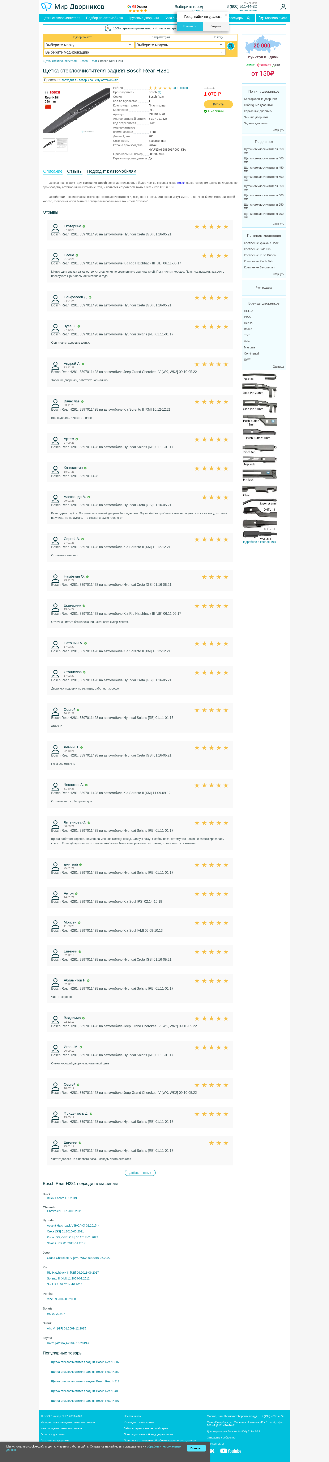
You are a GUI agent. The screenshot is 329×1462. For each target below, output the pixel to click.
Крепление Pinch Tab (258, 261)
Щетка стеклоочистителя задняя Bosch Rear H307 (85, 1362)
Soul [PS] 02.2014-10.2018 (64, 1284)
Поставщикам (132, 1416)
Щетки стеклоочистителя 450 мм (264, 169)
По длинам (264, 142)
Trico (247, 335)
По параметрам (159, 37)
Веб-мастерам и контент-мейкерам (146, 1428)
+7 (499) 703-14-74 (271, 1416)
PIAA (247, 317)
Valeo (247, 341)
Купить (218, 104)
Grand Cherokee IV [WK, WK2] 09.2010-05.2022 (79, 1258)
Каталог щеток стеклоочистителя (61, 1428)
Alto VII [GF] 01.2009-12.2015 (66, 1328)
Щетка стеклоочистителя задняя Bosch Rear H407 (85, 1400)
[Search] (231, 46)
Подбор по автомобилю (104, 18)
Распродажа (264, 287)
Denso (248, 323)
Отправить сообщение (221, 1437)
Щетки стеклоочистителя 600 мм (264, 197)
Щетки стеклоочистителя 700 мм (264, 215)
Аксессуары (234, 18)
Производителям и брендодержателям (148, 1434)
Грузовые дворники (144, 18)
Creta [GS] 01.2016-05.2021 (65, 1231)
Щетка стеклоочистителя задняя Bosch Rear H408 (85, 1391)
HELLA (248, 311)
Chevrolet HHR (57, 1211)
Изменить (189, 26)
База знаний (174, 18)
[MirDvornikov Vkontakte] (211, 1453)
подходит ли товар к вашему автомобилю (89, 80)
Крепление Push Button (260, 255)
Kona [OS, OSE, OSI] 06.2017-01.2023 (72, 1237)
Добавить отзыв (140, 1172)
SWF (247, 359)
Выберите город (189, 7)
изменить (197, 10)
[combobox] (89, 45)
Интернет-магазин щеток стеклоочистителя (68, 1422)
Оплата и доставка (53, 1434)
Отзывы (74, 171)
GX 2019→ (72, 1198)
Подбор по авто (82, 37)
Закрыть (215, 26)
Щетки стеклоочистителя (61, 18)
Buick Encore (55, 1198)
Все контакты (215, 1443)
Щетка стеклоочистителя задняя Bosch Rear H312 (85, 1381)
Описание (53, 171)
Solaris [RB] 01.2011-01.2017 (66, 1243)
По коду (218, 37)
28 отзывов (180, 87)
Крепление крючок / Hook (261, 243)
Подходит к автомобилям (111, 171)
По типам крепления (264, 236)
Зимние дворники (256, 117)
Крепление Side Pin (257, 249)
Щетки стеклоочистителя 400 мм (264, 160)
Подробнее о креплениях (259, 458)
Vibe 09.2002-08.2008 (61, 1299)
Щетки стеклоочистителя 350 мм (264, 150)
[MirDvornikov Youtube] (230, 1453)
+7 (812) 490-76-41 (224, 1425)
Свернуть (278, 130)
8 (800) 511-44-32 (242, 6)
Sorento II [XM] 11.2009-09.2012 (68, 1278)
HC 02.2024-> (56, 1313)
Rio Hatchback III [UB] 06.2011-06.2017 (73, 1272)
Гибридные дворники (258, 105)
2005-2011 (75, 1211)
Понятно (196, 1448)
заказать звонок (247, 10)
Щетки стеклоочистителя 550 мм (264, 187)
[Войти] (283, 7)
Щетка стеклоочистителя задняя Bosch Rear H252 (85, 1371)
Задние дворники (256, 123)
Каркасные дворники (258, 111)
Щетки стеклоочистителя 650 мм (264, 206)
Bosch (181, 182)
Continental (251, 353)
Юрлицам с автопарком (139, 1422)
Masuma (249, 347)
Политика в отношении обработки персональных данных (160, 1440)
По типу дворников (264, 91)
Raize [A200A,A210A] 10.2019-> (68, 1343)
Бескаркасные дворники (260, 99)
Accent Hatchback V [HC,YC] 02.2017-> (73, 1225)
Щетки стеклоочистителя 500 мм (264, 178)
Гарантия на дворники (55, 1440)
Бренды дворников (264, 303)
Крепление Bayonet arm (260, 267)
